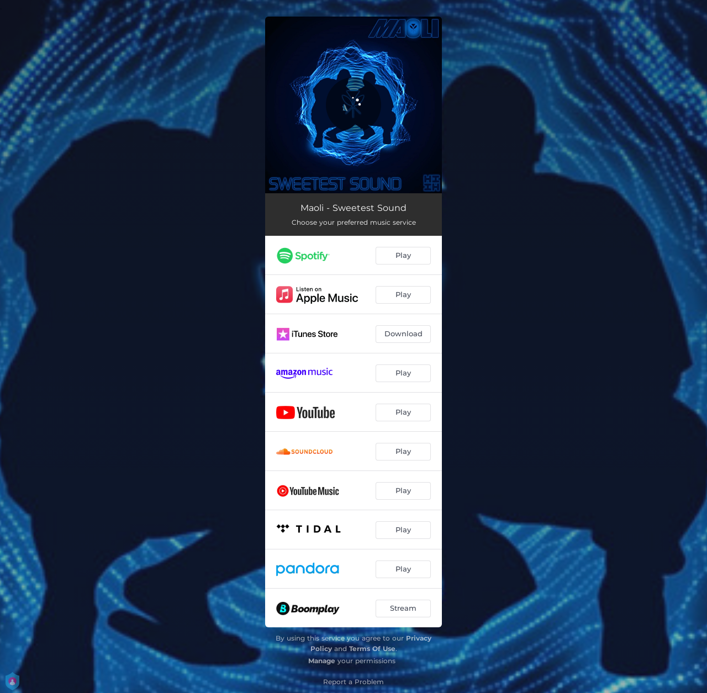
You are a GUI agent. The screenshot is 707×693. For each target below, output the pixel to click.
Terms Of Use (372, 648)
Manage (321, 661)
